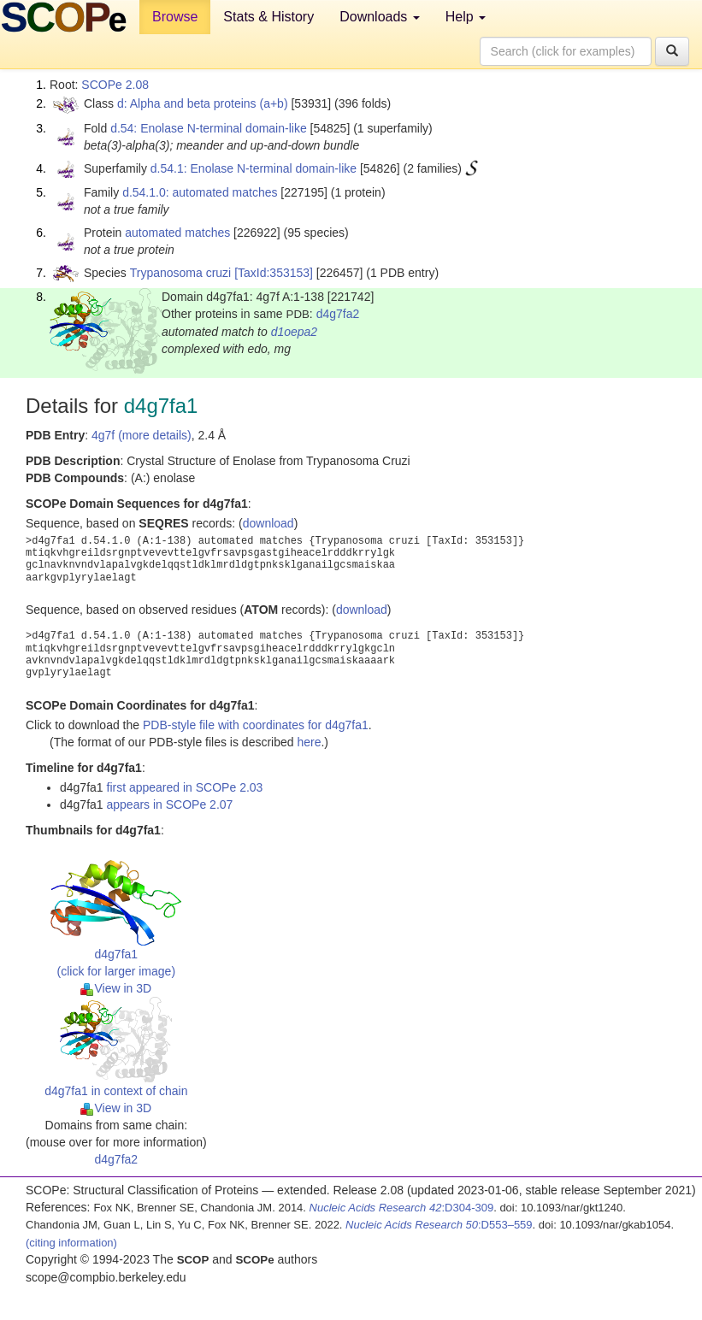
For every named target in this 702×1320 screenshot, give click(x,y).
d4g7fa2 (338, 314)
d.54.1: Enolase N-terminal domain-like (253, 168)
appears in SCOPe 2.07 (170, 804)
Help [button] (465, 16)
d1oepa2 (294, 332)
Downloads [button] (379, 16)
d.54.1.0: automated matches (199, 192)
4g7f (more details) (141, 435)
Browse (175, 16)
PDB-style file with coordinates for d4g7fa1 (256, 725)
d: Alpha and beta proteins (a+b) (202, 103)
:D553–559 (439, 1224)
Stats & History (268, 16)
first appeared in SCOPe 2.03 (185, 787)
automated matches (177, 232)
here (309, 742)
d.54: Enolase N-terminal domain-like (208, 128)
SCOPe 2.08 (115, 84)
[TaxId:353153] (273, 273)
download (268, 523)
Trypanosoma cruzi (181, 273)
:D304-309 (402, 1207)
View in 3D (115, 988)
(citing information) (71, 1242)
